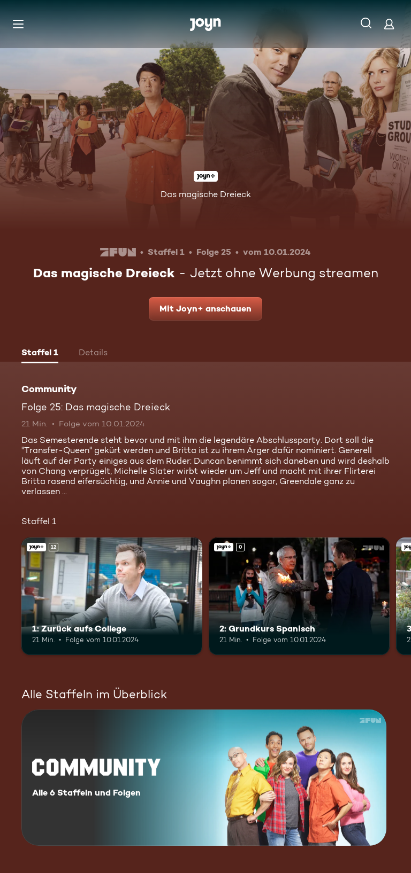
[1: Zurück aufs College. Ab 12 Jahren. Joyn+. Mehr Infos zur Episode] (111, 596)
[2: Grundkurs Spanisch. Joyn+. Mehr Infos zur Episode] (299, 596)
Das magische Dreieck (206, 194)
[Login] (389, 23)
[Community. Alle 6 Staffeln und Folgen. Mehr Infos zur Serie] (203, 778)
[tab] (39, 353)
